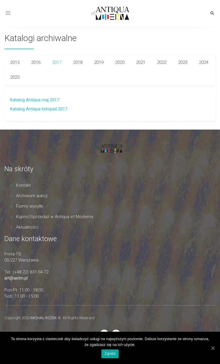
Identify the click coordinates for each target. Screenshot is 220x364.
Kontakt (23, 185)
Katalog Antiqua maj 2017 (34, 100)
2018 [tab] (77, 62)
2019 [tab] (98, 62)
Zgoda (109, 353)
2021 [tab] (140, 62)
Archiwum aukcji (31, 195)
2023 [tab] (182, 62)
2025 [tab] (15, 77)
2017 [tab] (56, 62)
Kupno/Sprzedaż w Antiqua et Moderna (54, 216)
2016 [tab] (36, 62)
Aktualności (27, 227)
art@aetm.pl (16, 278)
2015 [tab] (15, 62)
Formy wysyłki (29, 206)
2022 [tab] (161, 62)
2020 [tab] (119, 62)
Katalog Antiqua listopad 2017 (38, 109)
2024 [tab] (203, 62)
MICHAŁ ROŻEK (44, 318)
